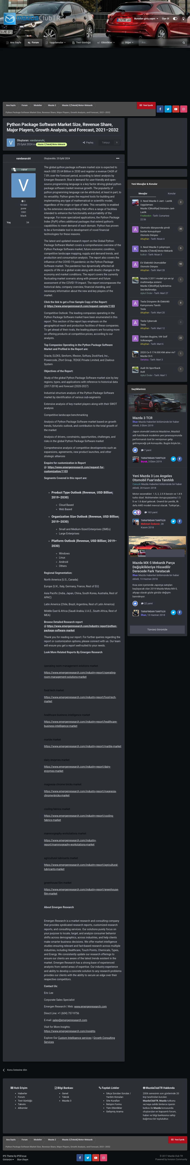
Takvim (22, 1104)
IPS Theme (8, 1156)
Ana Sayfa (15, 42)
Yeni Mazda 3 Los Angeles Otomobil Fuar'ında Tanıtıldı (153, 478)
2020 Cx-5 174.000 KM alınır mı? (157, 352)
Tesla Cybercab (148, 321)
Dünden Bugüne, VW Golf (153, 336)
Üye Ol (165, 18)
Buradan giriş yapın (146, 19)
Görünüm (8, 1159)
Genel (65, 1093)
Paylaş (88, 142)
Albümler (23, 1108)
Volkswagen (146, 340)
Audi (142, 372)
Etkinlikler (107, 42)
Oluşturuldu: (57, 158)
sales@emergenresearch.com (69, 1020)
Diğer (128, 42)
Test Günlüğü (83, 42)
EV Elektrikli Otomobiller (153, 262)
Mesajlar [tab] (142, 193)
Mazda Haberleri (147, 421)
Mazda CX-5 (146, 356)
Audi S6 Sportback (150, 368)
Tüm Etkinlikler (114, 1108)
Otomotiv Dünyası (149, 235)
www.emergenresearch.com (90, 1006)
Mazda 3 (66, 1100)
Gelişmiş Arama (114, 1111)
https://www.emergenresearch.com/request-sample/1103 (81, 306)
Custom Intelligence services (74, 1037)
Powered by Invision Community (171, 1159)
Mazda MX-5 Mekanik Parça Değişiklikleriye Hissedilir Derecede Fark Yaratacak (154, 567)
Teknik (65, 1097)
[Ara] (159, 42)
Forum (35, 42)
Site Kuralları (113, 1100)
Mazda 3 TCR (142, 418)
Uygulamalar (56, 42)
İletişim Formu (114, 1104)
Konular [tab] (172, 193)
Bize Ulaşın (22, 1159)
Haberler (22, 1093)
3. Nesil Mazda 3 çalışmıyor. (155, 247)
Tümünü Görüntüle (157, 629)
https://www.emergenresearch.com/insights (69, 1031)
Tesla (143, 309)
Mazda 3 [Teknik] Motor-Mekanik (156, 251)
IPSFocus (21, 1156)
